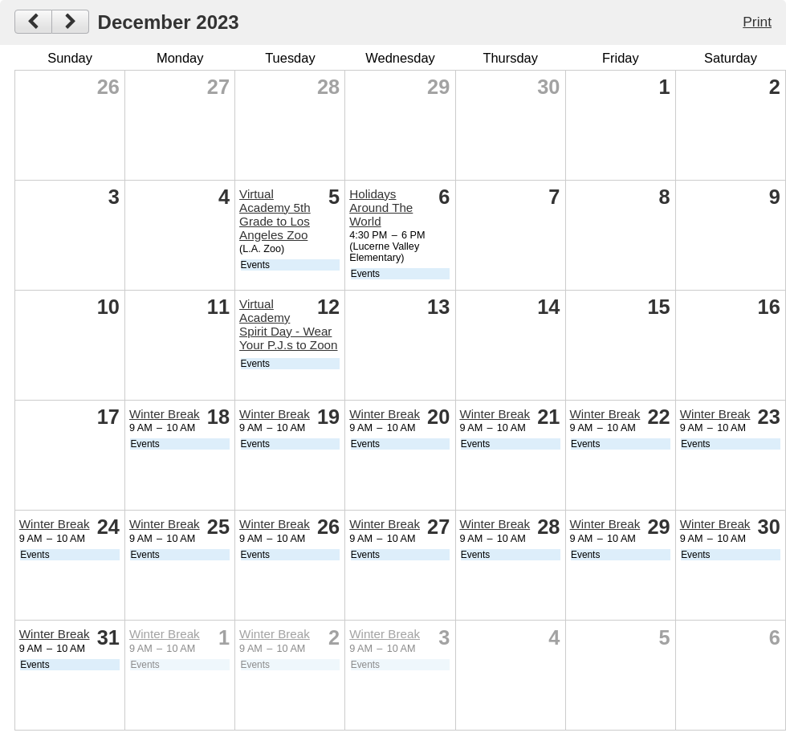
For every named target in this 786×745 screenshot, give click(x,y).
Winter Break (164, 414)
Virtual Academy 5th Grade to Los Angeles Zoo (275, 214)
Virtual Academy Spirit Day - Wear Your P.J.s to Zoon (288, 324)
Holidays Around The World (381, 207)
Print (757, 22)
